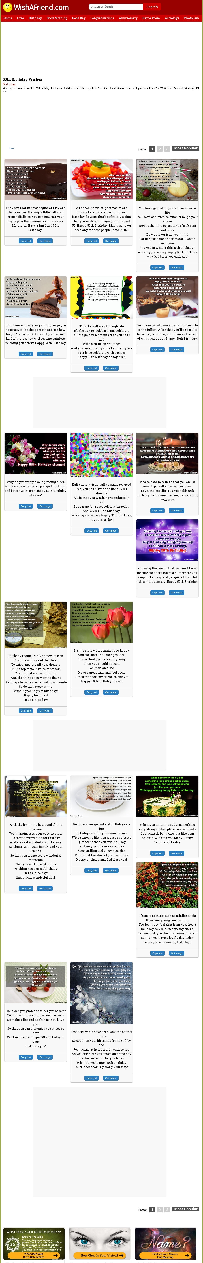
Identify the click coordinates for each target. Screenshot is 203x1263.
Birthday (35, 18)
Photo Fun (191, 18)
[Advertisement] (102, 49)
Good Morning (57, 18)
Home (7, 18)
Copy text (26, 241)
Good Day (79, 18)
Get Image (45, 241)
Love (20, 18)
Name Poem (151, 18)
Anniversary (128, 18)
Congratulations (102, 18)
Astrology (172, 18)
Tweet (12, 148)
